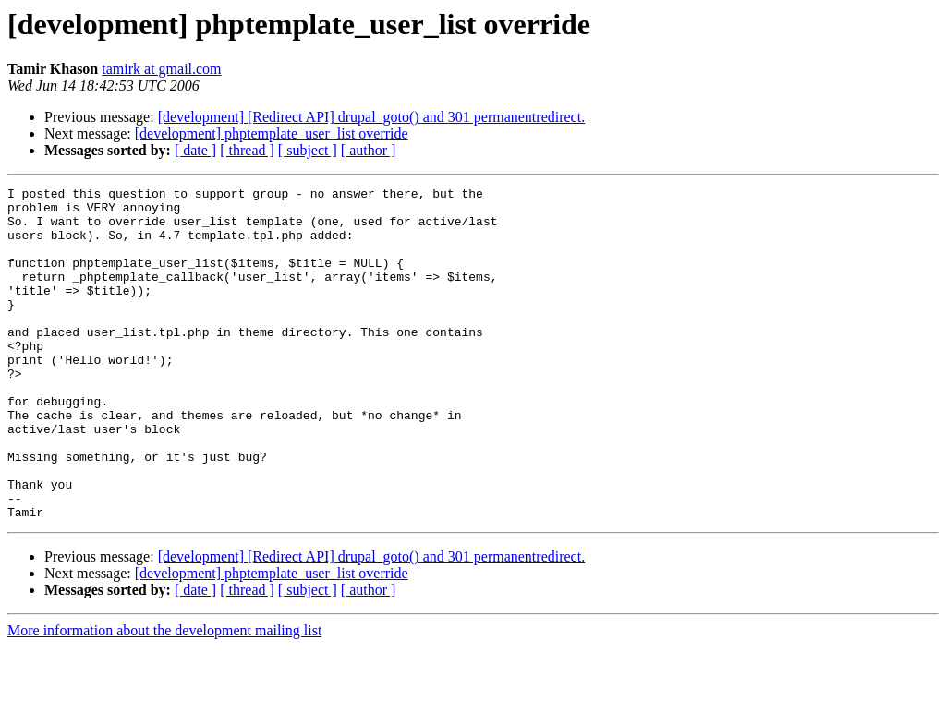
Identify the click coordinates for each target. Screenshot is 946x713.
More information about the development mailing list (164, 697)
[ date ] (195, 150)
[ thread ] (247, 150)
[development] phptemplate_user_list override (271, 133)
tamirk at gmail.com (161, 69)
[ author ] (368, 150)
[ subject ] (307, 150)
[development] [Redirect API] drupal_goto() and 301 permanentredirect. (372, 117)
